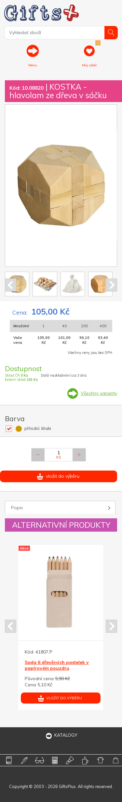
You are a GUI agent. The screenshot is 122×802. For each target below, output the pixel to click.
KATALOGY (61, 735)
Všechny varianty (99, 393)
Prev (10, 284)
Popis (17, 508)
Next (111, 284)
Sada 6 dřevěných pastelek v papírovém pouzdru (57, 665)
